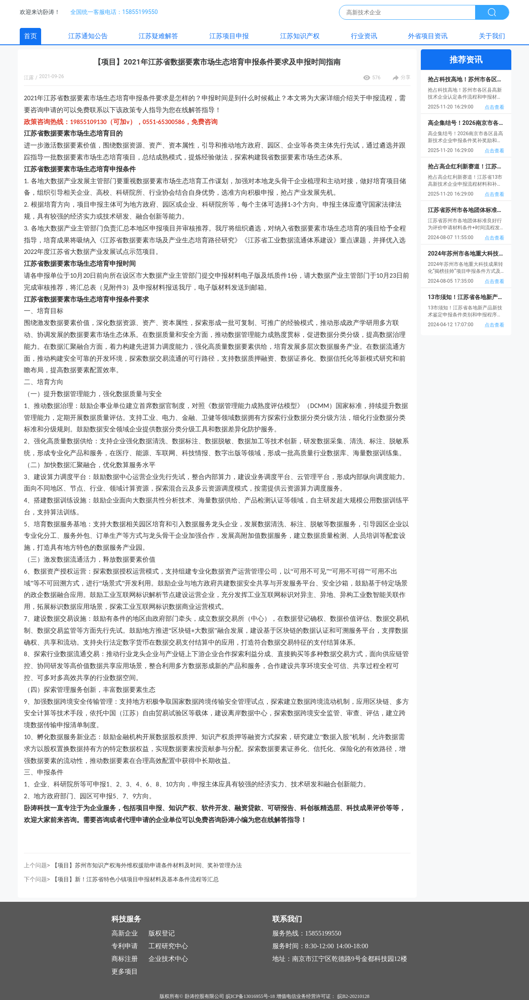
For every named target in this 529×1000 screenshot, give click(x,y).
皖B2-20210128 (353, 996)
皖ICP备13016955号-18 (250, 996)
